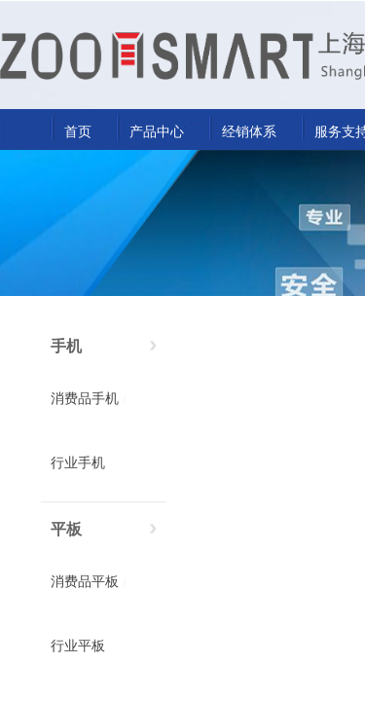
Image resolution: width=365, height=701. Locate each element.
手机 (66, 346)
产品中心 (156, 131)
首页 (77, 131)
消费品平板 (85, 581)
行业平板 (78, 646)
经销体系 (249, 131)
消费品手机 (85, 398)
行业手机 (78, 463)
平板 (66, 529)
